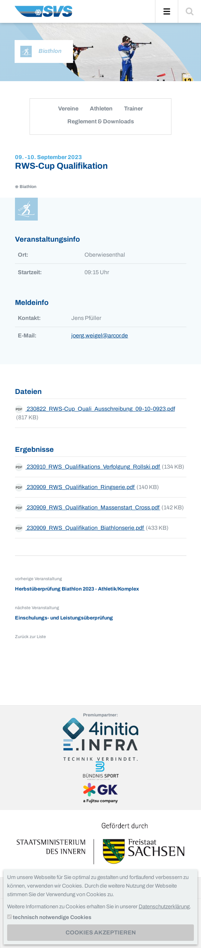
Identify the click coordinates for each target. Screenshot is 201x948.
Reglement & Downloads (100, 121)
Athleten (101, 108)
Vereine (68, 108)
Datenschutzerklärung (164, 906)
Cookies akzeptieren (101, 932)
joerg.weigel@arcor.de (99, 335)
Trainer (133, 108)
